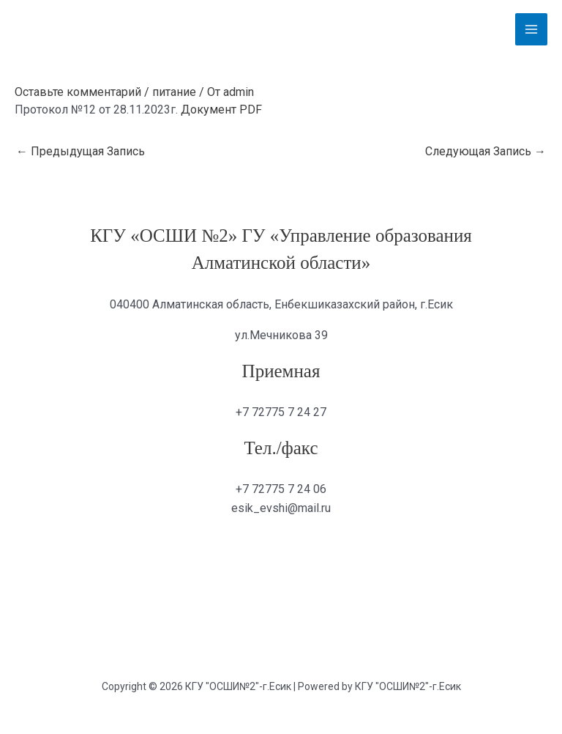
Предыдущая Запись (80, 151)
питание (174, 92)
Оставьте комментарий (78, 92)
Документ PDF (221, 109)
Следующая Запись (485, 151)
